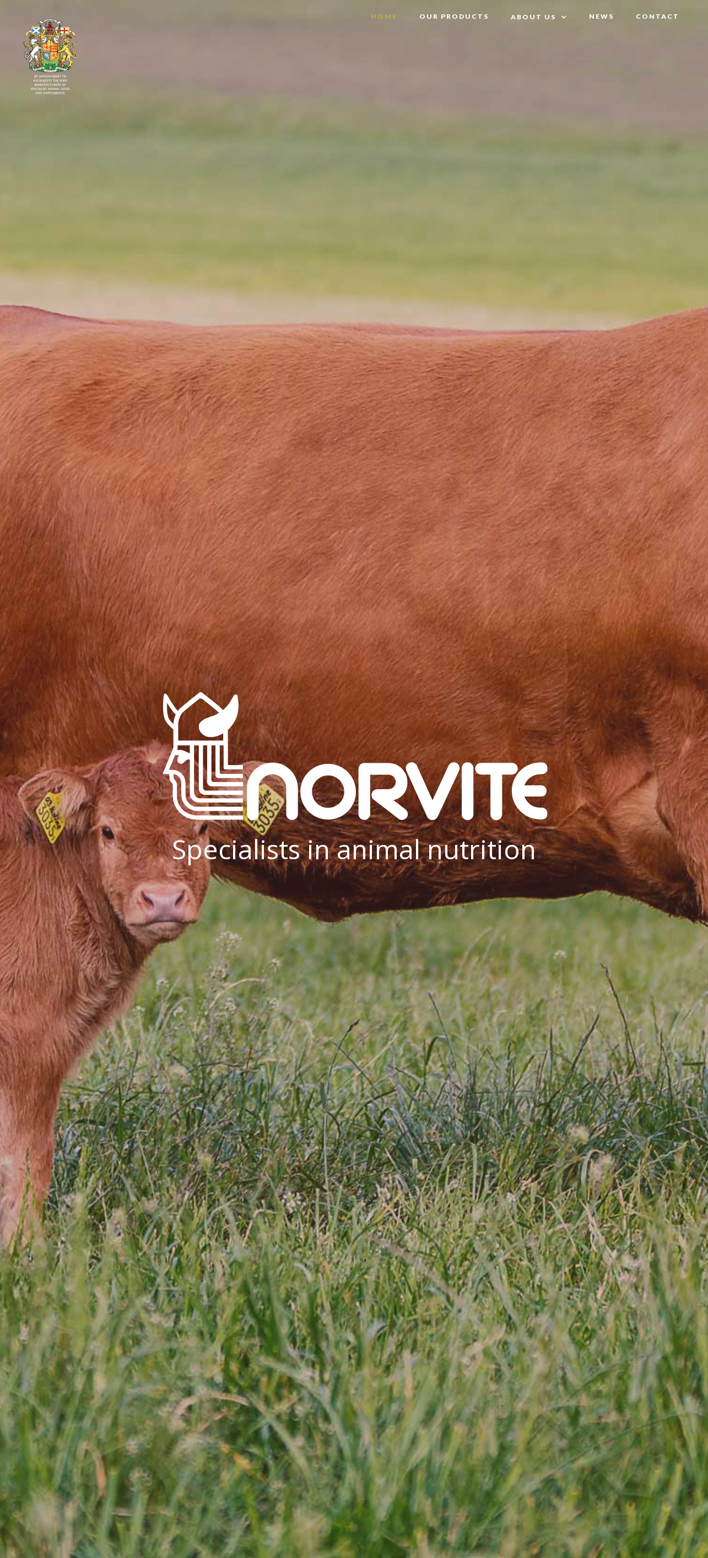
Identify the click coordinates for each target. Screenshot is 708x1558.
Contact (657, 16)
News (601, 16)
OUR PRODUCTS (454, 16)
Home (384, 16)
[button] (539, 17)
